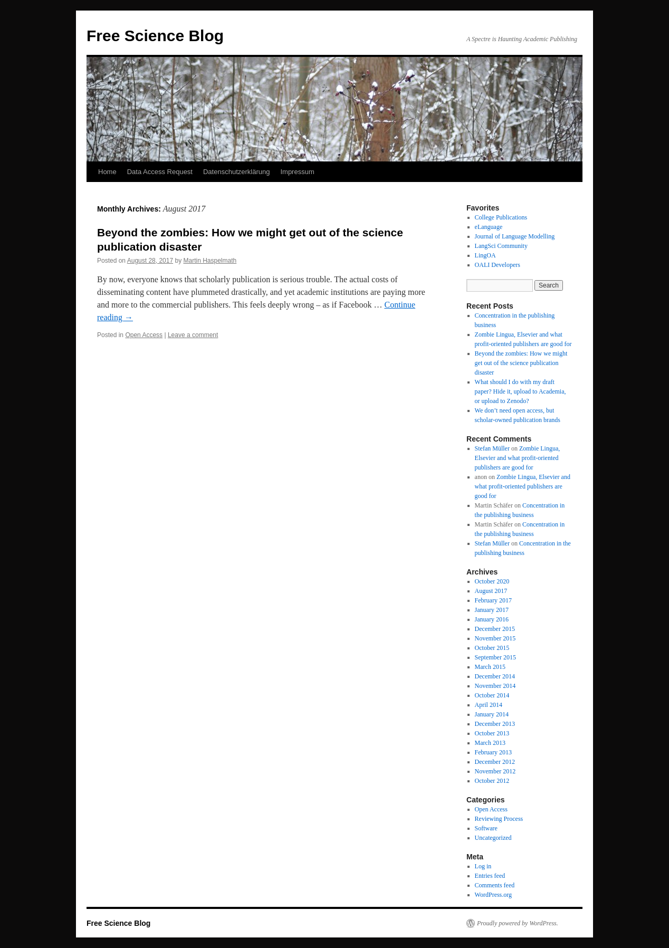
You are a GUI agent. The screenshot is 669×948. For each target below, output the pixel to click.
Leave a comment (193, 335)
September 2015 (495, 657)
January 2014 (492, 714)
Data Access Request (160, 172)
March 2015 (490, 667)
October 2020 (492, 581)
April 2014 (488, 704)
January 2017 (492, 610)
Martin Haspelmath (210, 260)
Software (486, 828)
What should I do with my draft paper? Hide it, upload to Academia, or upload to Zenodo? (520, 391)
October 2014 (492, 695)
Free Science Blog (155, 35)
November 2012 (495, 771)
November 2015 (495, 638)
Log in (483, 866)
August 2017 (491, 591)
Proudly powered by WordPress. (517, 923)
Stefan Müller (492, 448)
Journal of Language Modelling (515, 236)
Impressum (297, 172)
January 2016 (492, 619)
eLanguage (489, 227)
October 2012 (492, 780)
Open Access (144, 335)
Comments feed (495, 885)
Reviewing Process (499, 818)
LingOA (485, 255)
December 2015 (495, 629)
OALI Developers (497, 265)
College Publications (501, 217)
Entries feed (490, 875)
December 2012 (495, 761)
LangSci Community (501, 246)
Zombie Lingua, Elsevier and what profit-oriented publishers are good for (517, 458)
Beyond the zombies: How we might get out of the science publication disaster (521, 363)
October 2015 (492, 648)
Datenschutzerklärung (236, 172)
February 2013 (493, 752)
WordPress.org (493, 894)
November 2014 (495, 686)
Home (107, 172)
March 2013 (490, 742)
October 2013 (492, 733)
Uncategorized (493, 837)
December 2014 (495, 676)
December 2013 (495, 723)
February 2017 (493, 600)
